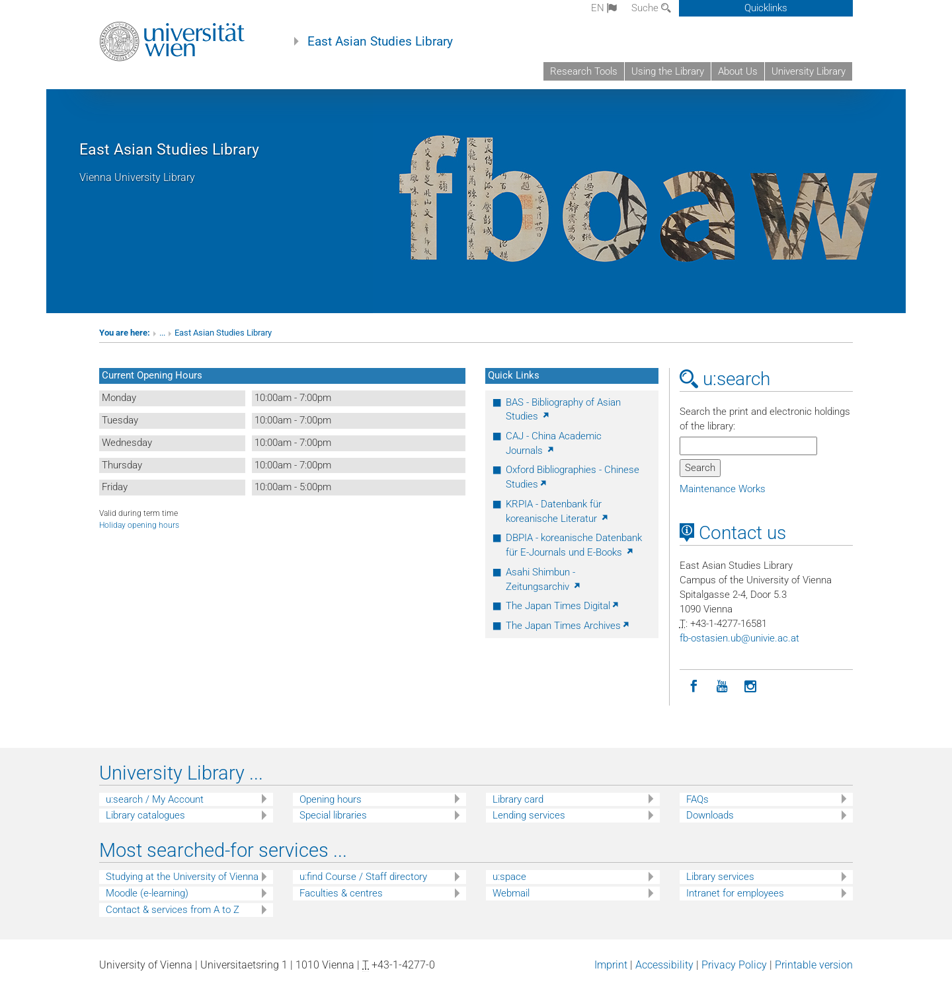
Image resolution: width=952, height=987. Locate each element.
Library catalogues (145, 815)
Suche (651, 8)
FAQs (697, 799)
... (162, 333)
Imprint (610, 965)
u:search (725, 379)
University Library (809, 71)
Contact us (733, 533)
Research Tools (583, 71)
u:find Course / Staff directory (363, 877)
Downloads (710, 815)
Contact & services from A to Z (172, 910)
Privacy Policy (734, 965)
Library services (720, 877)
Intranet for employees (735, 893)
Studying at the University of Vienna (182, 877)
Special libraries (333, 815)
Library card (518, 799)
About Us (738, 71)
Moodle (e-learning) (147, 893)
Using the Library (667, 71)
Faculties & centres (341, 893)
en (604, 8)
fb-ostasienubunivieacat (739, 638)
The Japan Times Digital (563, 606)
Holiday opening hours (139, 525)
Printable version (814, 965)
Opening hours (330, 799)
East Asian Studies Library (380, 41)
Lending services (529, 815)
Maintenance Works (723, 489)
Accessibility (664, 965)
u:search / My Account (155, 799)
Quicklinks (765, 8)
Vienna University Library (137, 177)
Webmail (511, 893)
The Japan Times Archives (568, 626)
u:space (509, 877)
